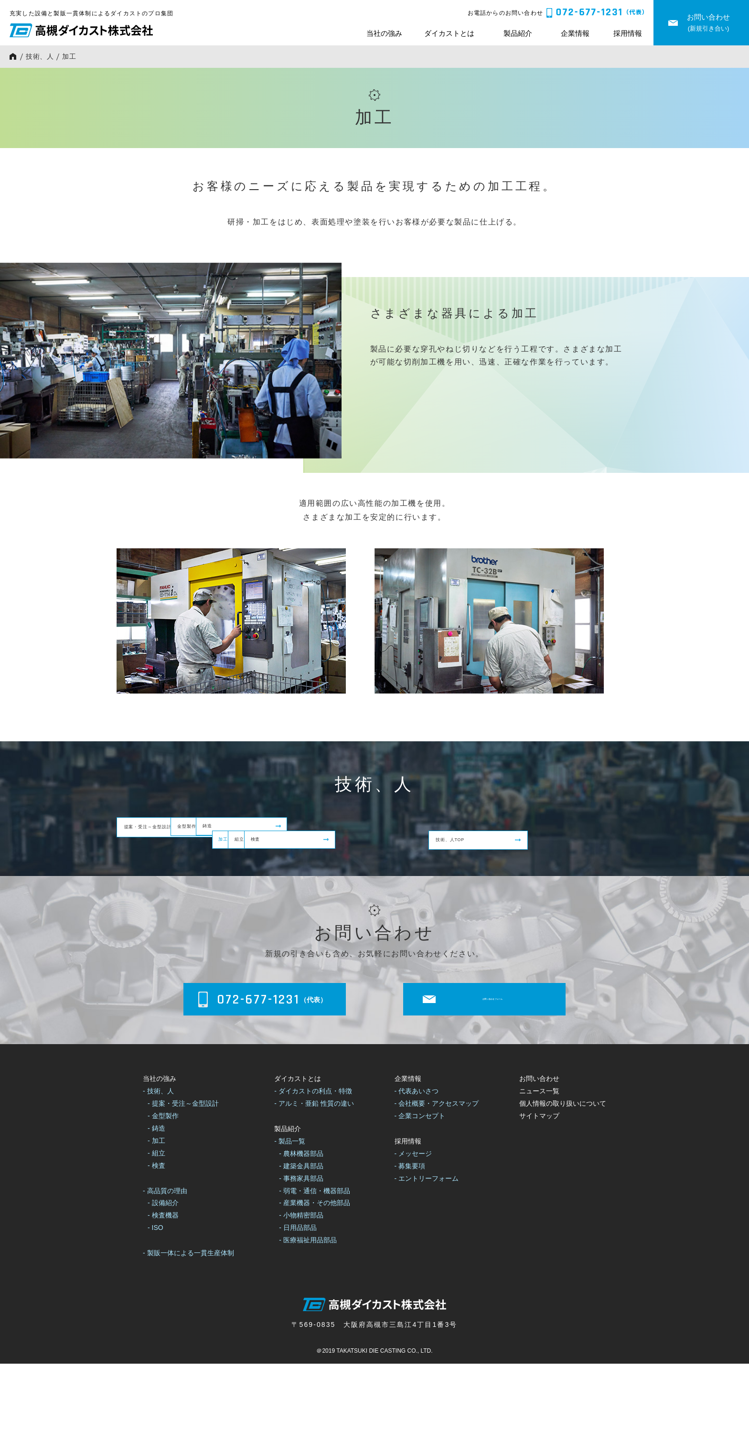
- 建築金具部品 (301, 1244)
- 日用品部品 (298, 1306)
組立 (321, 872)
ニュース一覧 (539, 1169)
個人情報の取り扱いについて (562, 1182)
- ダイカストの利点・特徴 (313, 1169)
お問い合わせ (539, 1157)
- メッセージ (413, 1232)
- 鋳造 (156, 1206)
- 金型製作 (163, 1194)
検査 (507, 872)
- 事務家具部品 (301, 1256)
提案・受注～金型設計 (166, 831)
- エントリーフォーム (427, 1256)
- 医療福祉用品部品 (308, 1318)
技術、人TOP (337, 913)
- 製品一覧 (289, 1219)
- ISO (155, 1306)
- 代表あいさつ (417, 1169)
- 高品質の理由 (165, 1268)
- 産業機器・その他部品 (314, 1281)
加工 (134, 872)
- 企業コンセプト (420, 1194)
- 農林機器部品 (301, 1232)
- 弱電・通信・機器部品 (314, 1268)
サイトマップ (539, 1194)
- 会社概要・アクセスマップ (437, 1182)
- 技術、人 (158, 1169)
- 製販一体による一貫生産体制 (188, 1331)
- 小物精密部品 (301, 1293)
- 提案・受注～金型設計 (183, 1182)
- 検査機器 (163, 1293)
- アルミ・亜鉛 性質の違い (313, 1182)
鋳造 (507, 831)
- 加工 (156, 1219)
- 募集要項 (410, 1244)
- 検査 (156, 1244)
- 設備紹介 (163, 1281)
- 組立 (156, 1231)
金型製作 (328, 831)
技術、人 (40, 56)
